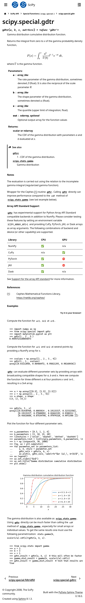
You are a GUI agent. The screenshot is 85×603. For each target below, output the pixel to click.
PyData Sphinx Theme (71, 592)
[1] (35, 191)
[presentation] (44, 56)
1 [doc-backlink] (8, 293)
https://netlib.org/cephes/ (30, 297)
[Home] (5, 13)
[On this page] (79, 4)
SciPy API (14, 13)
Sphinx (22, 598)
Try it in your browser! (70, 313)
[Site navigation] (5, 4)
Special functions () (39, 13)
